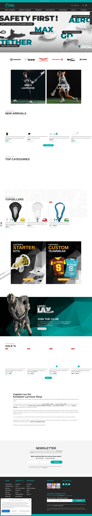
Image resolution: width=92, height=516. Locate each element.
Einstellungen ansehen (25, 511)
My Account (29, 484)
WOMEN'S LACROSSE (50, 458)
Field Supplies (50, 9)
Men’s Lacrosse (10, 9)
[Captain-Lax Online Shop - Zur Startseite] (10, 5)
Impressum (17, 484)
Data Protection (15, 513)
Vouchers (84, 9)
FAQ (28, 492)
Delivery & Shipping (31, 488)
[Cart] (86, 5)
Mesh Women (8, 494)
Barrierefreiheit (18, 496)
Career (16, 492)
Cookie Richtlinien (19, 494)
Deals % (73, 9)
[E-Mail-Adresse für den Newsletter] (38, 462)
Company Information (22, 513)
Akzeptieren (5, 511)
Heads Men (7, 488)
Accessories (63, 9)
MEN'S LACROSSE (39, 458)
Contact (28, 486)
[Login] (83, 5)
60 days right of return (46, 1)
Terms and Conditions (20, 488)
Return (28, 490)
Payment (29, 494)
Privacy (16, 486)
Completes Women (9, 486)
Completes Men (8, 484)
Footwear (38, 9)
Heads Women (8, 490)
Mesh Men (7, 492)
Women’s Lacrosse (25, 9)
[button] (29, 500)
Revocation (17, 490)
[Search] (72, 5)
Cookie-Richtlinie (9, 513)
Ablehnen (14, 511)
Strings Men (7, 496)
